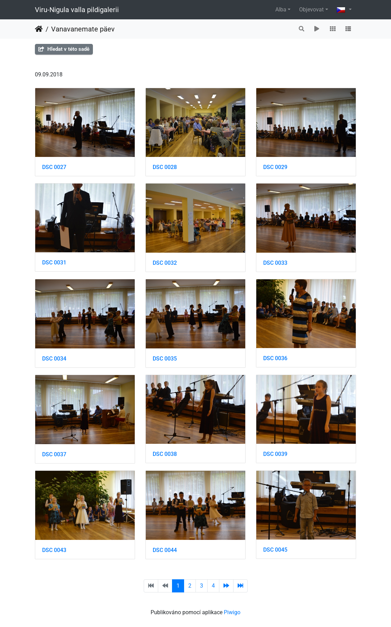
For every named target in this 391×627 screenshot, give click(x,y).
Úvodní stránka (39, 29)
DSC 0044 (165, 550)
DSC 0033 (275, 263)
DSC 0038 (165, 454)
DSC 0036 (275, 358)
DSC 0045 (275, 549)
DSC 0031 (54, 262)
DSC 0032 (165, 263)
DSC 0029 (275, 167)
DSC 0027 (54, 167)
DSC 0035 (165, 358)
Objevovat (311, 9)
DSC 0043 (54, 550)
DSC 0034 (54, 358)
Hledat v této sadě (63, 49)
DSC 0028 (165, 167)
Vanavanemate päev (83, 29)
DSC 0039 (275, 454)
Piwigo (232, 612)
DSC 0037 (54, 454)
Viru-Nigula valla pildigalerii (77, 10)
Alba (280, 9)
